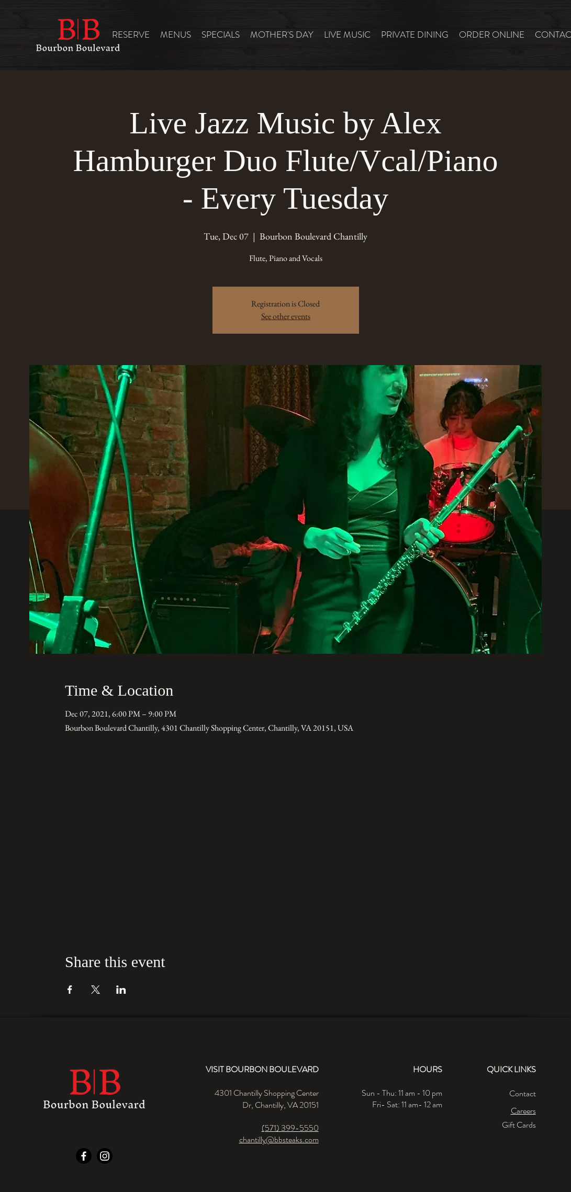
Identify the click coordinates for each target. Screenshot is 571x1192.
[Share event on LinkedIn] (121, 989)
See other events (285, 316)
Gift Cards (519, 1125)
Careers (523, 1111)
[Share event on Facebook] (70, 989)
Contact (522, 1093)
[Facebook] (84, 1156)
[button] (175, 35)
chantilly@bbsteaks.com (279, 1139)
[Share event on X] (95, 989)
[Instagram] (105, 1156)
